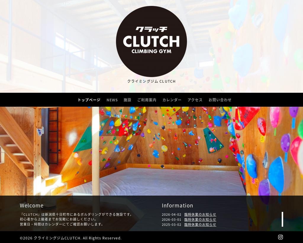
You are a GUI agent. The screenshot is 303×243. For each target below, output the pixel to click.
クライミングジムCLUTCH (57, 238)
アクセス (195, 100)
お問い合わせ (220, 100)
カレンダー (172, 100)
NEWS (112, 100)
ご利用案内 (147, 100)
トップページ (89, 100)
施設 (127, 100)
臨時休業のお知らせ (200, 214)
